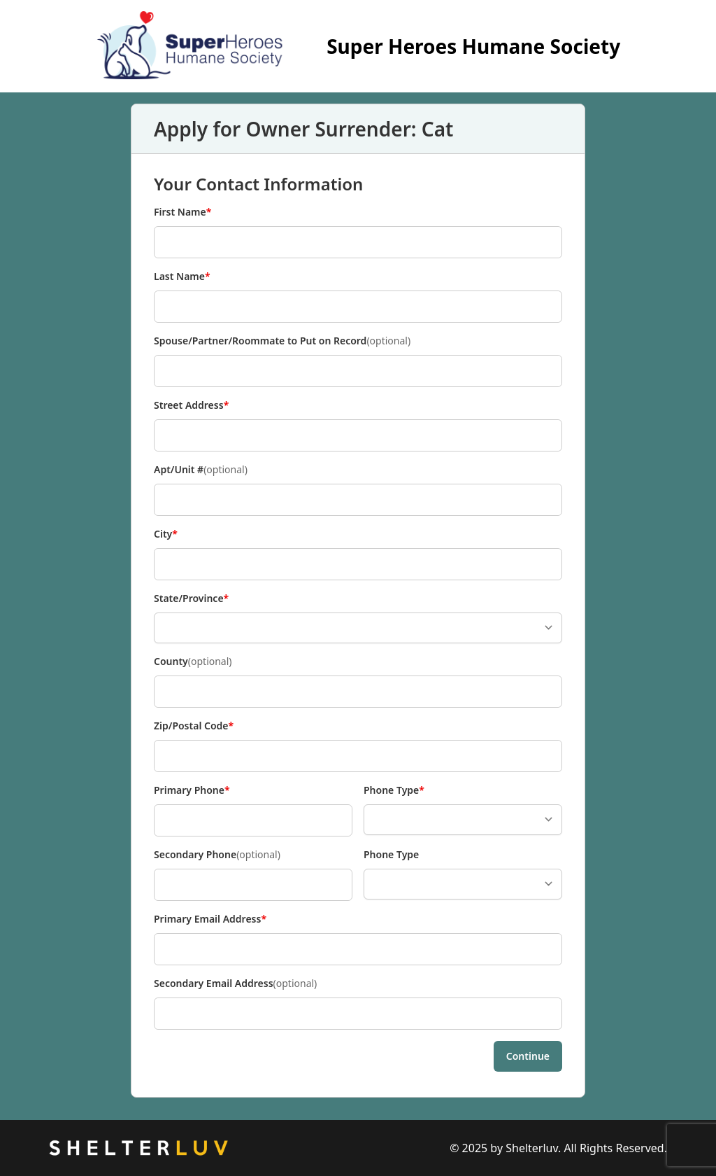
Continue (528, 1056)
